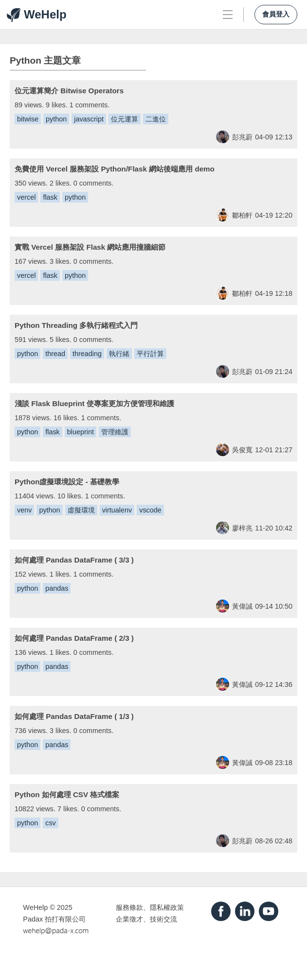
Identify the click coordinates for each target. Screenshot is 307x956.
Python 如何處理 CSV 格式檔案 (67, 794)
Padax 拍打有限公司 (54, 919)
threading (87, 354)
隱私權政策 (167, 907)
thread (55, 354)
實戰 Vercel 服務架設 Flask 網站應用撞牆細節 (90, 247)
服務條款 (129, 907)
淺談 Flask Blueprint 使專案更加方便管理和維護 (94, 403)
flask (50, 197)
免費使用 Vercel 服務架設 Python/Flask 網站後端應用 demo (115, 169)
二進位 (155, 119)
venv (24, 510)
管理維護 (114, 432)
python (56, 119)
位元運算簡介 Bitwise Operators (69, 90)
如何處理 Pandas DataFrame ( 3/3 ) (74, 560)
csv (50, 823)
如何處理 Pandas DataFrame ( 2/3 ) (74, 638)
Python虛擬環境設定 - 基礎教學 (67, 482)
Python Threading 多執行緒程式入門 (76, 325)
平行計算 (150, 354)
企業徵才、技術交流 (146, 919)
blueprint (80, 432)
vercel (26, 197)
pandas (56, 588)
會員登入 (275, 14)
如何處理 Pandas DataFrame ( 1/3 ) (74, 716)
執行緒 (119, 354)
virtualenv (117, 510)
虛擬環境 (81, 510)
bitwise (27, 119)
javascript (89, 119)
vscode (150, 510)
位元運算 (124, 119)
